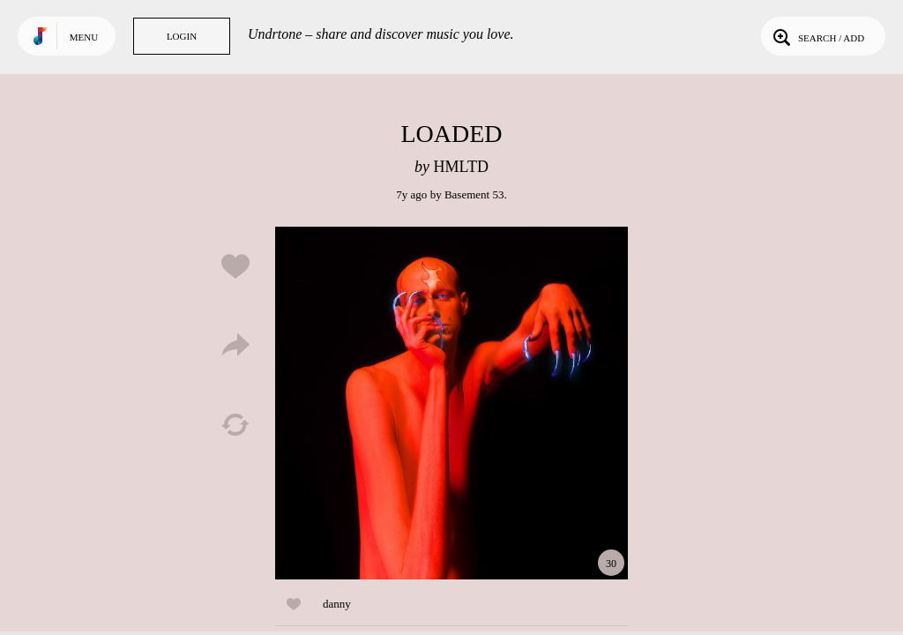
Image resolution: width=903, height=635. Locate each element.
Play (451, 403)
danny (337, 603)
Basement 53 (474, 194)
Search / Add (817, 36)
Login (182, 36)
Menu (84, 37)
